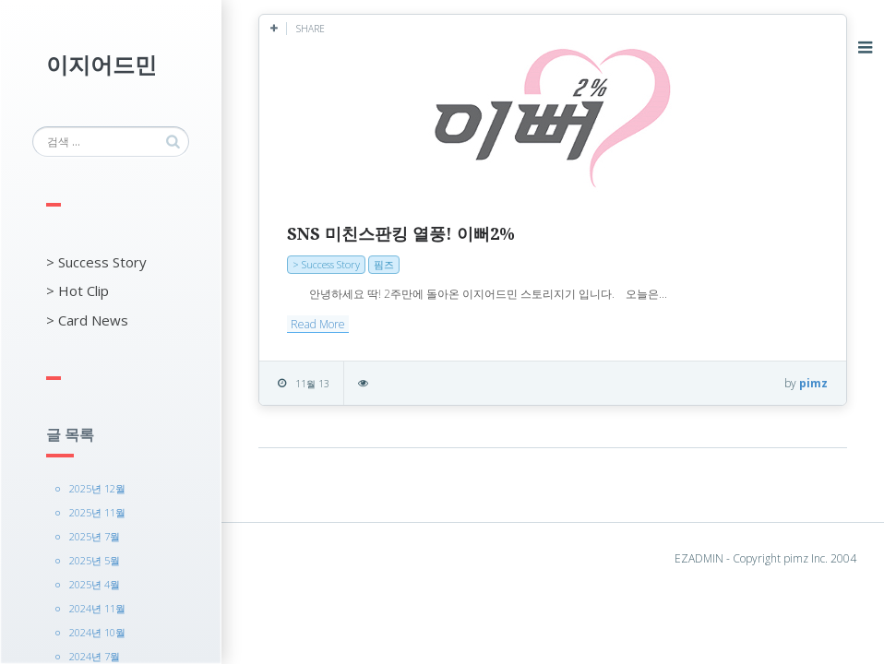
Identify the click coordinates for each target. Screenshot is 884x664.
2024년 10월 (97, 632)
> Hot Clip (77, 290)
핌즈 (384, 264)
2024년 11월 (97, 608)
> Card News (87, 320)
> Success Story (96, 262)
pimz (813, 383)
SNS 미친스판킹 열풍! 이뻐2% (401, 233)
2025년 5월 (94, 560)
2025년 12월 (97, 488)
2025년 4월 (94, 584)
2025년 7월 (94, 536)
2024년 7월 (94, 656)
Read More (318, 324)
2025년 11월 (97, 512)
